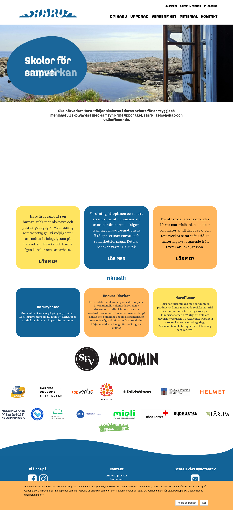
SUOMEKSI (171, 6)
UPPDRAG (139, 16)
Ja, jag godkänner (187, 502)
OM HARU (118, 16)
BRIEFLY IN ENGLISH (190, 6)
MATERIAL (189, 16)
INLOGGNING (210, 6)
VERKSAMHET (164, 16)
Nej (204, 502)
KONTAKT (209, 16)
